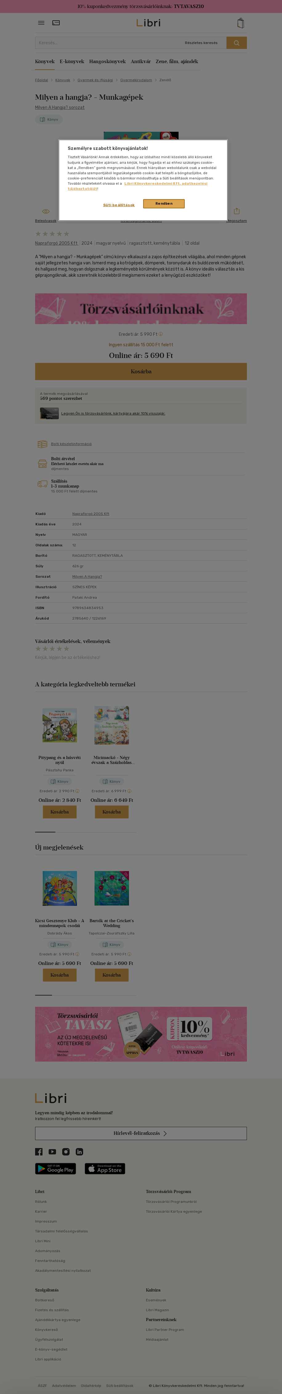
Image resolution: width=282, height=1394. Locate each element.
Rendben (164, 203)
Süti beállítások (119, 205)
